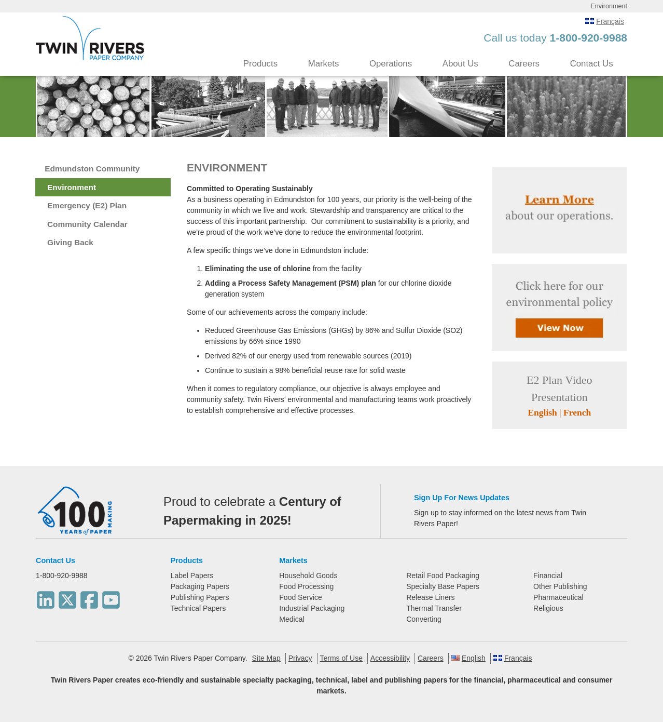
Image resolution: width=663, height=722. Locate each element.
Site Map (266, 658)
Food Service (300, 597)
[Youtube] (111, 596)
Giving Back (70, 242)
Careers (524, 64)
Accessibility (390, 658)
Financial (547, 575)
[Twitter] (67, 596)
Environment (71, 187)
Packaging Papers (200, 586)
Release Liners (430, 597)
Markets (323, 64)
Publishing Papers (200, 597)
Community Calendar (87, 224)
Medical (291, 619)
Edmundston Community (92, 168)
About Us (460, 64)
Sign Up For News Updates (461, 497)
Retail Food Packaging (442, 575)
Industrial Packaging (311, 608)
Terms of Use (341, 658)
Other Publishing (560, 586)
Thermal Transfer (434, 608)
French (577, 412)
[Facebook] (89, 596)
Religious (548, 608)
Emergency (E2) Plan (87, 205)
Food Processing (306, 586)
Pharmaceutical (558, 597)
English (542, 412)
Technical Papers (198, 608)
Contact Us (591, 64)
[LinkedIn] (46, 596)
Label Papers (192, 575)
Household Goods (308, 575)
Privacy (300, 658)
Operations (390, 64)
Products (260, 64)
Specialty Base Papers (442, 586)
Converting (423, 619)
